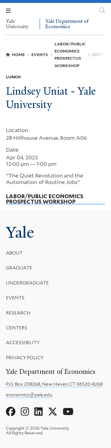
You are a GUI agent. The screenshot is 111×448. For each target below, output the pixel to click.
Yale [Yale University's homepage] (20, 232)
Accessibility (23, 342)
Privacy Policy (25, 357)
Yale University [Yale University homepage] (17, 23)
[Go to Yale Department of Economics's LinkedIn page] (38, 411)
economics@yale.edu (29, 395)
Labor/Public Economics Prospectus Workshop (44, 199)
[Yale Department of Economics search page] (102, 10)
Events (15, 298)
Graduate (19, 268)
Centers (16, 328)
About (14, 253)
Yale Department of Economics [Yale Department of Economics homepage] (67, 23)
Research (18, 312)
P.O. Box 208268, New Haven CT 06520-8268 (54, 384)
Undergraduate (27, 282)
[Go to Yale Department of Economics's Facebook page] (10, 411)
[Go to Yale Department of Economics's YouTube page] (68, 411)
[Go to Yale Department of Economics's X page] (52, 411)
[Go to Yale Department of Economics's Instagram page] (25, 411)
